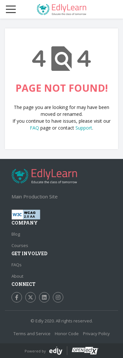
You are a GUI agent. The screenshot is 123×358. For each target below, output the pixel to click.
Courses (19, 245)
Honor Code (67, 333)
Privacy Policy (96, 333)
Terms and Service (32, 333)
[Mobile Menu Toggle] (11, 9)
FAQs (16, 265)
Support (83, 128)
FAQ (34, 128)
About (17, 276)
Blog (15, 234)
